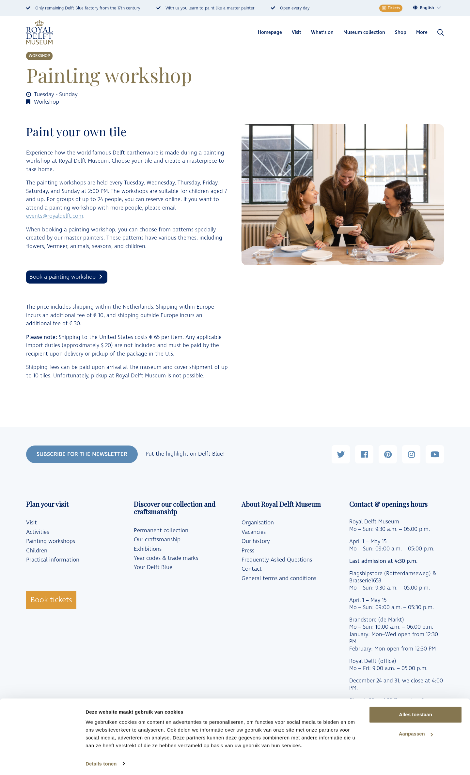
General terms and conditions (279, 578)
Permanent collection (161, 530)
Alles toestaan (415, 713)
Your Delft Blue (153, 567)
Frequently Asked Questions (277, 560)
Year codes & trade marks (166, 558)
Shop (400, 32)
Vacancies (254, 532)
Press (248, 551)
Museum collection (364, 32)
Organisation (258, 523)
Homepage (270, 32)
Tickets (391, 8)
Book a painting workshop (62, 277)
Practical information (52, 560)
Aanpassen (416, 732)
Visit (296, 32)
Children (36, 551)
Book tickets (51, 600)
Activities (37, 532)
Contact (252, 569)
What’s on (322, 32)
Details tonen (101, 762)
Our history (256, 541)
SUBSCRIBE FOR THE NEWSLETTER (82, 454)
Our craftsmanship (157, 540)
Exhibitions (148, 549)
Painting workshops (50, 541)
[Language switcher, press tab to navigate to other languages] (430, 8)
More (422, 32)
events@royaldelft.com (54, 216)
